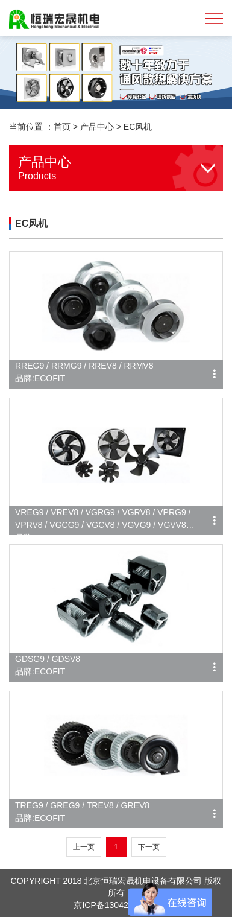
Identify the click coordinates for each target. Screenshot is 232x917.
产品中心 (97, 127)
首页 (62, 127)
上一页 (84, 847)
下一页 (149, 847)
